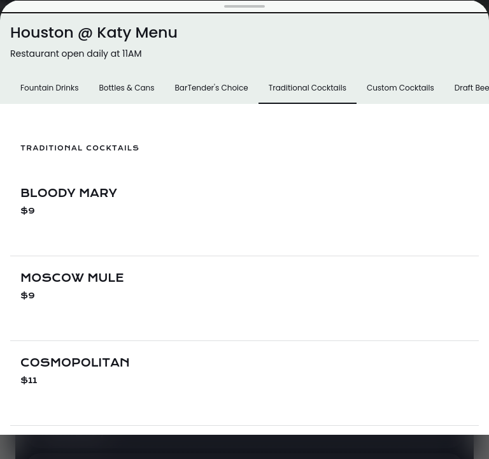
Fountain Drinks (49, 87)
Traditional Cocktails (307, 87)
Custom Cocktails (400, 87)
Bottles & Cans (126, 87)
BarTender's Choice (211, 87)
